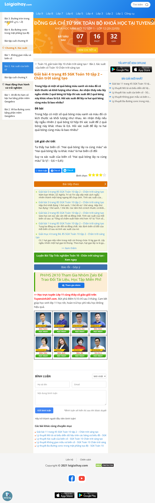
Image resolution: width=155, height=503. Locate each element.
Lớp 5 (79, 13)
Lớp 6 (69, 13)
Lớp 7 (59, 13)
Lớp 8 (49, 13)
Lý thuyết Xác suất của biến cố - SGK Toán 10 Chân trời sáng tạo (70, 438)
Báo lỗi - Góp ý (70, 267)
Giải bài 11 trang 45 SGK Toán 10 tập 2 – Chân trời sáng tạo (67, 431)
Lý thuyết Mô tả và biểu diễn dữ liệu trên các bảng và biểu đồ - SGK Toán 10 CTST (71, 435)
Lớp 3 (99, 13)
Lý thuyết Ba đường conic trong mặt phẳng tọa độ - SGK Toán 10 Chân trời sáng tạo (70, 445)
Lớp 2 (109, 13)
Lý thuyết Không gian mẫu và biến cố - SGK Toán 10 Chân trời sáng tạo (71, 442)
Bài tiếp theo (84, 184)
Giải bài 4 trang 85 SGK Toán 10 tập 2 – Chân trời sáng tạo (68, 76)
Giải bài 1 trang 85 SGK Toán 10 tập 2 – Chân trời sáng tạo (71, 223)
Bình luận (41, 171)
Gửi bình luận (44, 410)
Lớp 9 (39, 13)
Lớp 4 (89, 13)
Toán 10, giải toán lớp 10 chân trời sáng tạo (62, 64)
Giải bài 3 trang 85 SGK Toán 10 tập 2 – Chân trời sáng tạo (71, 202)
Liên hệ (69, 459)
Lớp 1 (119, 13)
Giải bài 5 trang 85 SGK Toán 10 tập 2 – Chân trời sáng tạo (71, 191)
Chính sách (85, 459)
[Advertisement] (132, 125)
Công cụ (129, 13)
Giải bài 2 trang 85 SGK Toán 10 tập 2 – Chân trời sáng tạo (71, 213)
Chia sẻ (55, 170)
